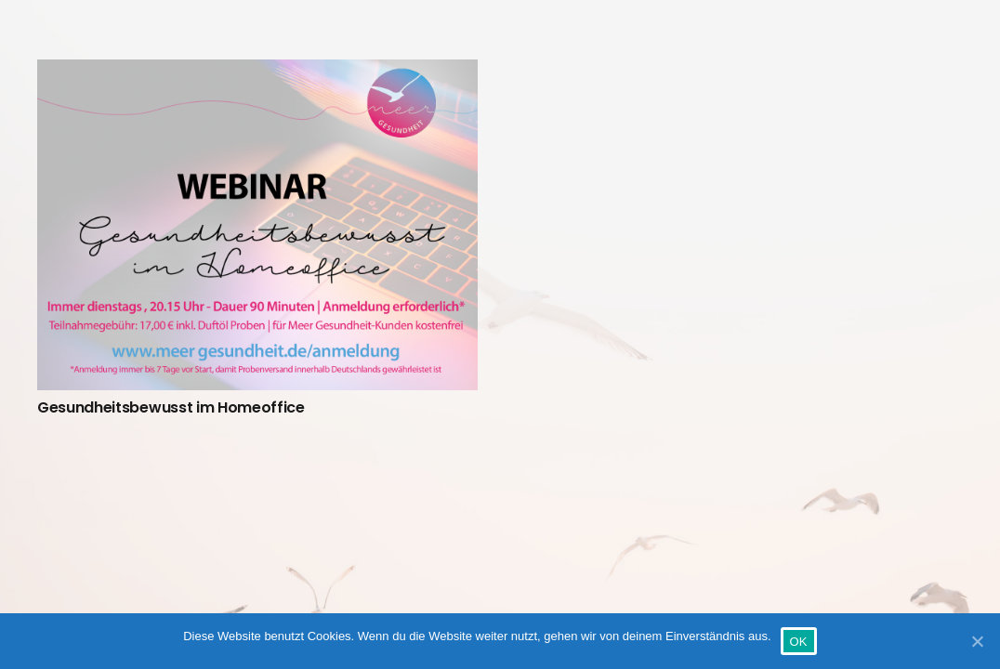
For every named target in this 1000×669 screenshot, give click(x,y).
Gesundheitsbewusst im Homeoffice (171, 407)
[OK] (976, 641)
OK (799, 642)
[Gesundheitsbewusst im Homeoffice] (257, 224)
